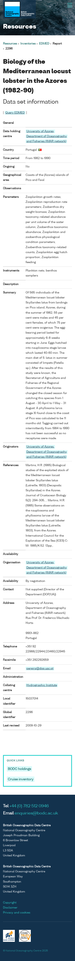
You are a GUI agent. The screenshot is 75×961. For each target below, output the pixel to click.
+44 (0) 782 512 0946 (29, 806)
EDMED (44, 43)
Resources (10, 43)
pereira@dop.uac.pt (39, 668)
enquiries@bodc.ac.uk (36, 813)
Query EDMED (15, 112)
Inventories (28, 43)
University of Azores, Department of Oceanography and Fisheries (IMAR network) (46, 136)
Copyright (9, 902)
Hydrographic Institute (41, 685)
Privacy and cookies (16, 912)
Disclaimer (10, 907)
